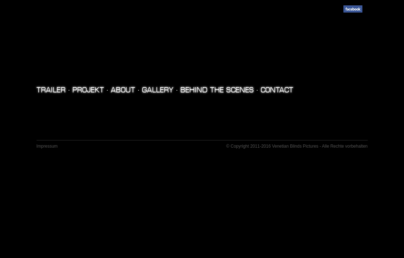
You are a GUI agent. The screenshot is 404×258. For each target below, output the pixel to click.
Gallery (158, 90)
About (123, 90)
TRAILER (51, 90)
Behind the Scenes (217, 90)
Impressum (47, 146)
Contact (277, 90)
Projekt (88, 90)
